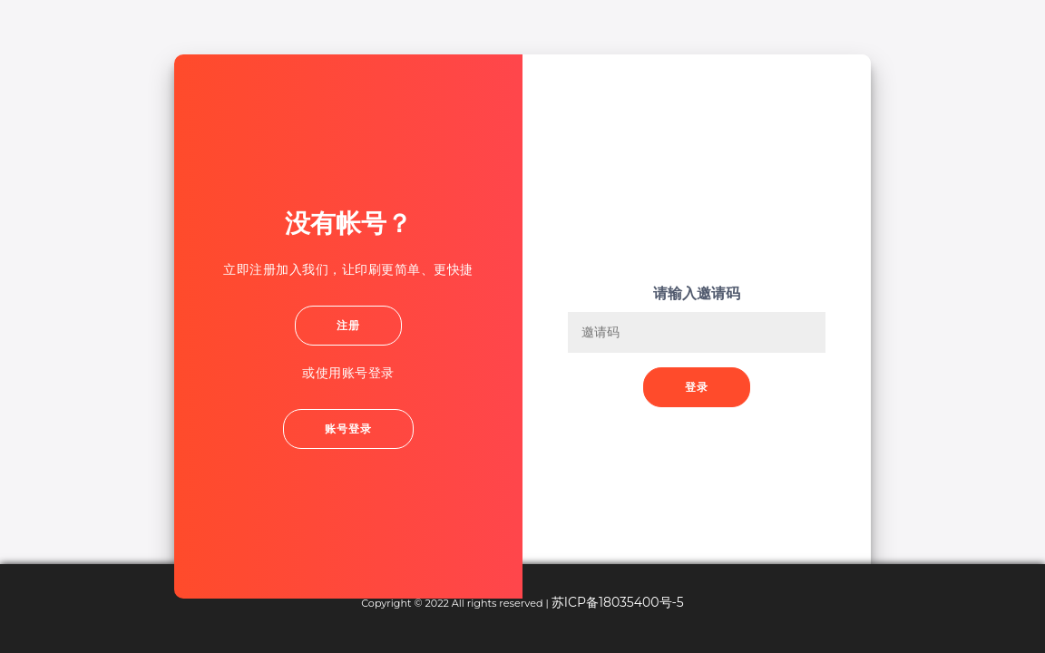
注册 (348, 325)
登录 (696, 387)
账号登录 (348, 428)
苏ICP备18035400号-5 (618, 602)
